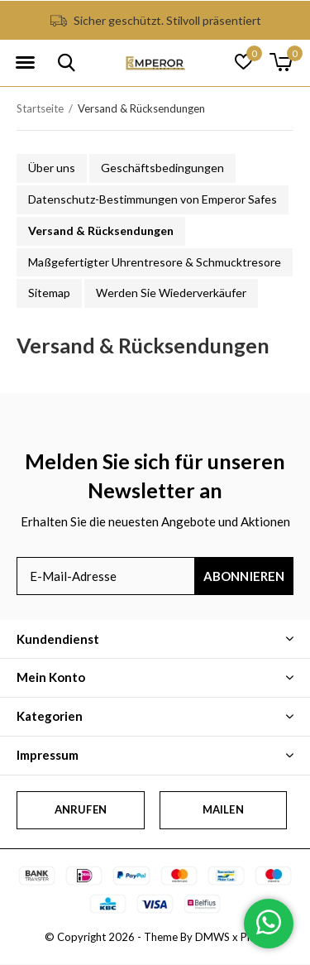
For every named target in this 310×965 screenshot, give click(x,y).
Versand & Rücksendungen (101, 230)
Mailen (223, 809)
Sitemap (49, 293)
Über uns (51, 168)
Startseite (40, 108)
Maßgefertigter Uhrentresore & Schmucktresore (154, 262)
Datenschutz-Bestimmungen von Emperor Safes (152, 199)
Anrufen (81, 809)
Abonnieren (244, 576)
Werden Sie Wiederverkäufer (171, 293)
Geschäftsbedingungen (162, 168)
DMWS (212, 936)
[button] (25, 63)
